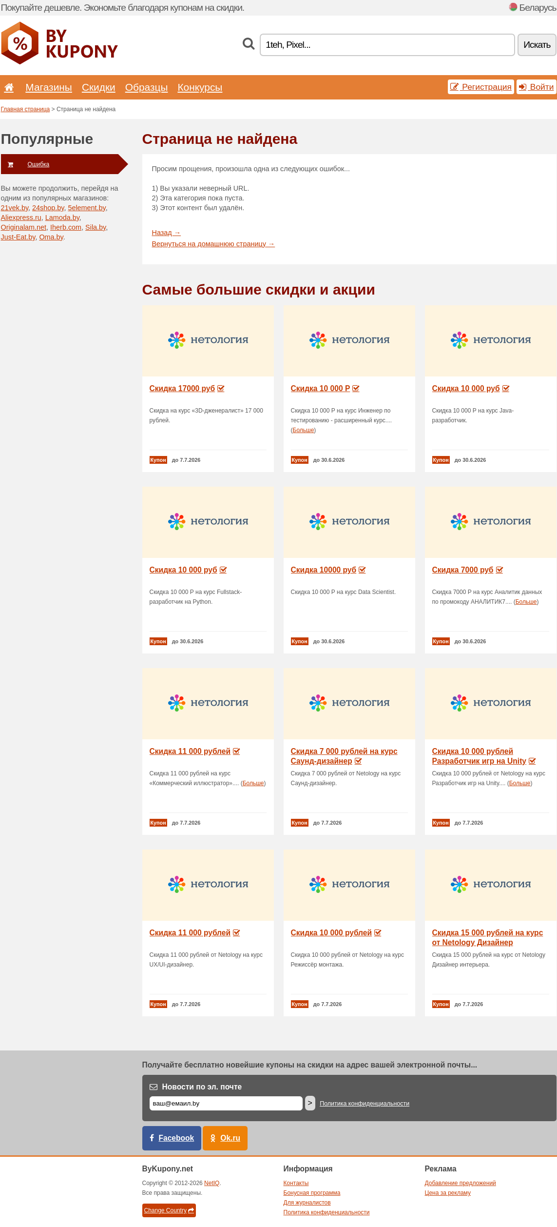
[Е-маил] (226, 1103)
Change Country (169, 1210)
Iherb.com (65, 227)
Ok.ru (230, 1138)
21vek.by (15, 208)
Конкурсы (199, 87)
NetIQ (211, 1183)
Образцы (146, 87)
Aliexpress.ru (21, 217)
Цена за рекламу (448, 1192)
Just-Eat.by (18, 237)
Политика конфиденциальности (364, 1103)
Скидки (98, 87)
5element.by (86, 208)
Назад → (166, 233)
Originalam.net (24, 227)
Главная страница (25, 109)
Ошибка (25, 164)
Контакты (296, 1183)
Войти (536, 87)
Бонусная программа (312, 1192)
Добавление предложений (460, 1183)
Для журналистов (307, 1202)
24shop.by (48, 208)
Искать (536, 45)
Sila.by (95, 227)
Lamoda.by (62, 217)
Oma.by (51, 237)
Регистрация (481, 87)
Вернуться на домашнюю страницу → (213, 244)
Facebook (176, 1138)
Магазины (48, 87)
